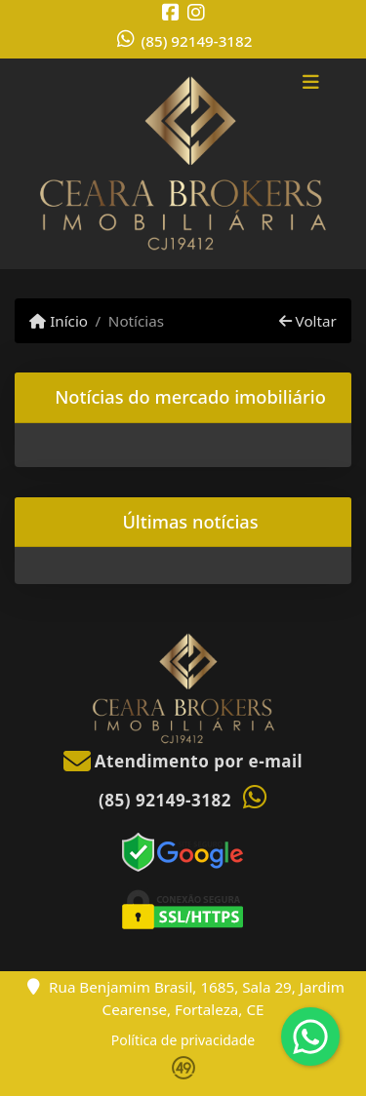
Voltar (308, 321)
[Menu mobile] (183, 164)
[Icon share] (170, 12)
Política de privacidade (183, 1040)
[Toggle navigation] (311, 84)
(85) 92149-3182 (197, 41)
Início (58, 321)
